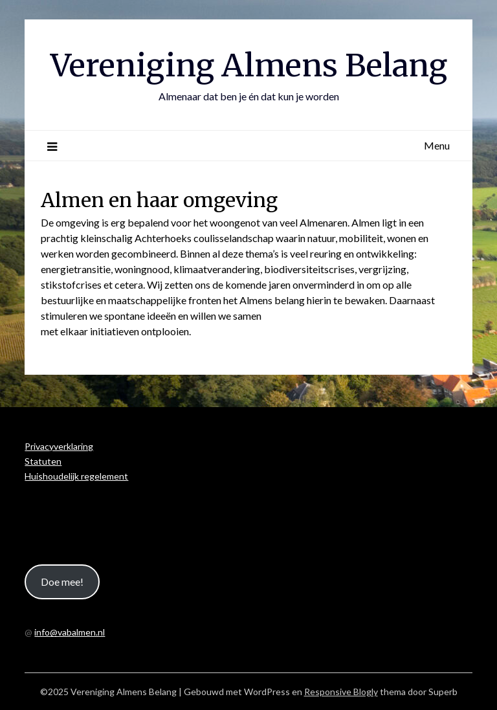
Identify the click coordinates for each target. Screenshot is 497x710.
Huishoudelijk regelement (76, 476)
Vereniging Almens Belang (248, 65)
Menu (437, 145)
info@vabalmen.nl (69, 632)
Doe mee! (62, 581)
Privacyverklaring (59, 446)
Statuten (43, 461)
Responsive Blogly (341, 691)
